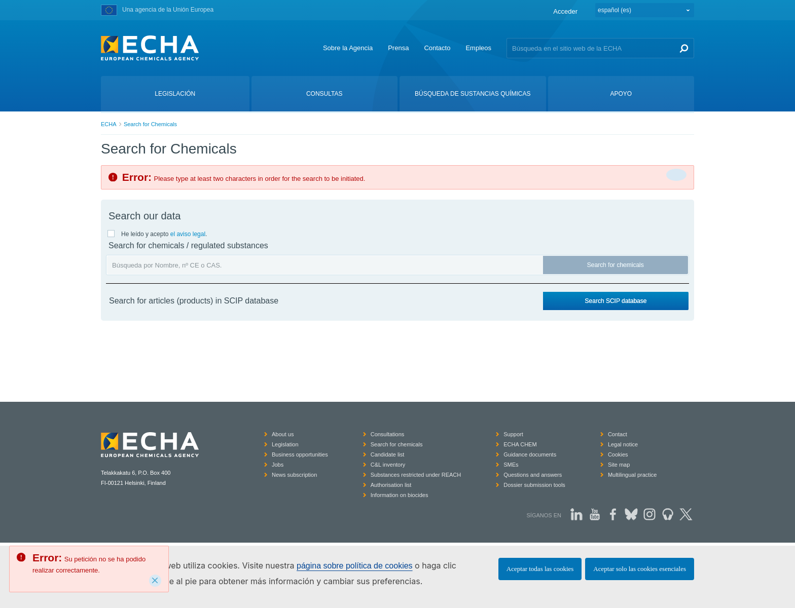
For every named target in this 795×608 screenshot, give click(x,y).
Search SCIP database (616, 301)
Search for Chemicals (150, 124)
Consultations (388, 434)
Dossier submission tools (534, 485)
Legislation (285, 444)
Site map (619, 465)
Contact (617, 434)
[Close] (155, 581)
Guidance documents (529, 454)
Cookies (618, 454)
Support (513, 434)
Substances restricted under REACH (416, 475)
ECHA (109, 124)
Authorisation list (391, 485)
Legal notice (623, 444)
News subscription (294, 475)
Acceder (565, 11)
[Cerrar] (676, 175)
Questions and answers (532, 475)
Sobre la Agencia (348, 48)
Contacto (437, 48)
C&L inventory (388, 465)
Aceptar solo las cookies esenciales (639, 569)
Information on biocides (399, 495)
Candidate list (388, 454)
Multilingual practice (632, 475)
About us (283, 434)
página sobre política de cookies (355, 565)
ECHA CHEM (519, 444)
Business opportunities (300, 454)
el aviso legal (187, 234)
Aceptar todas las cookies (540, 569)
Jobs (277, 465)
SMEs (510, 465)
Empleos (478, 48)
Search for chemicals (615, 265)
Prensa (398, 48)
